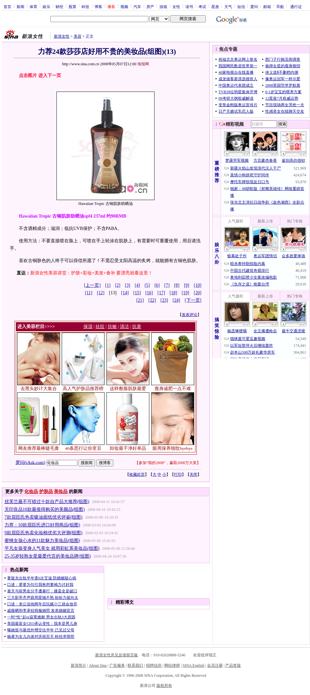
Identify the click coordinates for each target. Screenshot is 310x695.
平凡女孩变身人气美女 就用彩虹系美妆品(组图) (52, 548)
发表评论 (189, 314)
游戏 (163, 6)
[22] (152, 300)
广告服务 (117, 665)
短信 (241, 6)
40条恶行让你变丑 (83, 448)
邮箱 (267, 6)
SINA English (193, 665)
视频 (124, 6)
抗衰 (136, 326)
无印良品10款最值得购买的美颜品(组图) (45, 509)
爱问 (254, 6)
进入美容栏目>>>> (36, 326)
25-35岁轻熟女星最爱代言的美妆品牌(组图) (48, 556)
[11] (89, 292)
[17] (161, 292)
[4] (137, 285)
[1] (107, 285)
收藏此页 (137, 474)
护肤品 (46, 491)
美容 (77, 36)
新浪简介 (78, 665)
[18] (173, 292)
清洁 (124, 326)
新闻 (20, 6)
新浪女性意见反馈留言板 (116, 655)
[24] (176, 300)
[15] (137, 292)
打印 (178, 474)
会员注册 (215, 665)
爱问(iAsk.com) (30, 462)
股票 (72, 6)
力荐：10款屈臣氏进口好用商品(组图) (42, 525)
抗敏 (112, 326)
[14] (125, 292)
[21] (140, 300)
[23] (164, 300)
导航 (280, 6)
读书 (189, 6)
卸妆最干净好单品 (128, 448)
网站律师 (172, 665)
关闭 (193, 474)
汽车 (137, 6)
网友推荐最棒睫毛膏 (38, 448)
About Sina (97, 665)
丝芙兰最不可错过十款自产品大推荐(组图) (47, 501)
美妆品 (61, 491)
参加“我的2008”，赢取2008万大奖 (168, 463)
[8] (176, 285)
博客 (98, 6)
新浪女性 (61, 36)
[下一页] (193, 300)
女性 (176, 6)
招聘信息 (154, 665)
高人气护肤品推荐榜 (83, 388)
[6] (157, 285)
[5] (147, 285)
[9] (186, 285)
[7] (166, 285)
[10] (197, 285)
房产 (150, 6)
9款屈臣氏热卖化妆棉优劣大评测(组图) (43, 532)
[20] (197, 292)
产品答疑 (233, 665)
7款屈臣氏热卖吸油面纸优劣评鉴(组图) (43, 517)
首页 (7, 6)
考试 (202, 6)
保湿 (88, 326)
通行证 (296, 6)
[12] (100, 292)
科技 (85, 6)
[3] (127, 285)
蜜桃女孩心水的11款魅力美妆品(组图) (42, 540)
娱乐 (46, 6)
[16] (149, 292)
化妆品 (31, 491)
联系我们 (135, 665)
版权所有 (164, 685)
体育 (33, 6)
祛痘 (100, 326)
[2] (117, 285)
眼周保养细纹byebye (172, 448)
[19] (185, 292)
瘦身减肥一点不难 (173, 388)
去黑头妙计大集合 (38, 388)
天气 (228, 6)
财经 (59, 6)
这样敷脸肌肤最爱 (128, 388)
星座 (215, 6)
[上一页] (92, 285)
